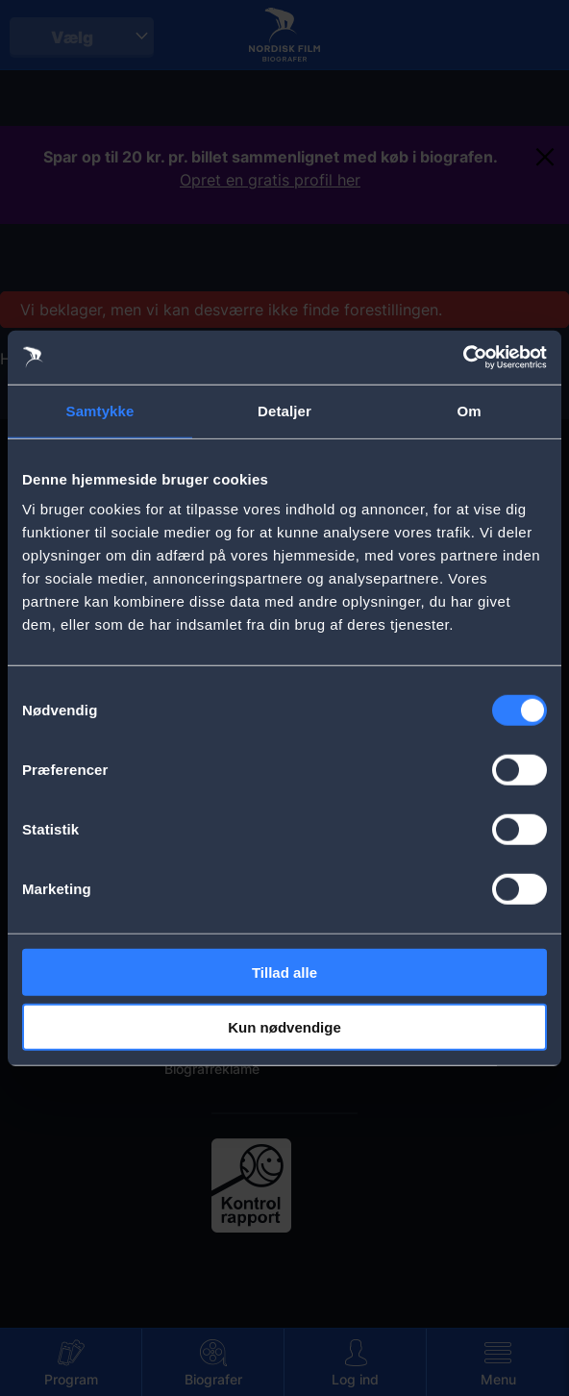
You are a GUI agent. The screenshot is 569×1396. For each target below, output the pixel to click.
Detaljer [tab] (284, 410)
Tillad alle (284, 972)
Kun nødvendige (284, 1026)
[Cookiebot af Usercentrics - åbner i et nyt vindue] (463, 357)
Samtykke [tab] (100, 410)
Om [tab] (469, 410)
